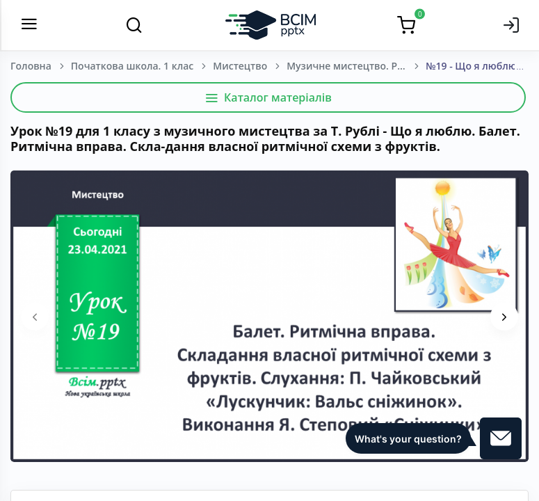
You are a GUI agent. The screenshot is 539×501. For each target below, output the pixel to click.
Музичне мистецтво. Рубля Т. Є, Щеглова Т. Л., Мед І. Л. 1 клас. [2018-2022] (356, 66)
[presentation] (35, 317)
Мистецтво (240, 66)
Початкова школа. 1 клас (132, 66)
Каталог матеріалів (268, 97)
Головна (30, 66)
